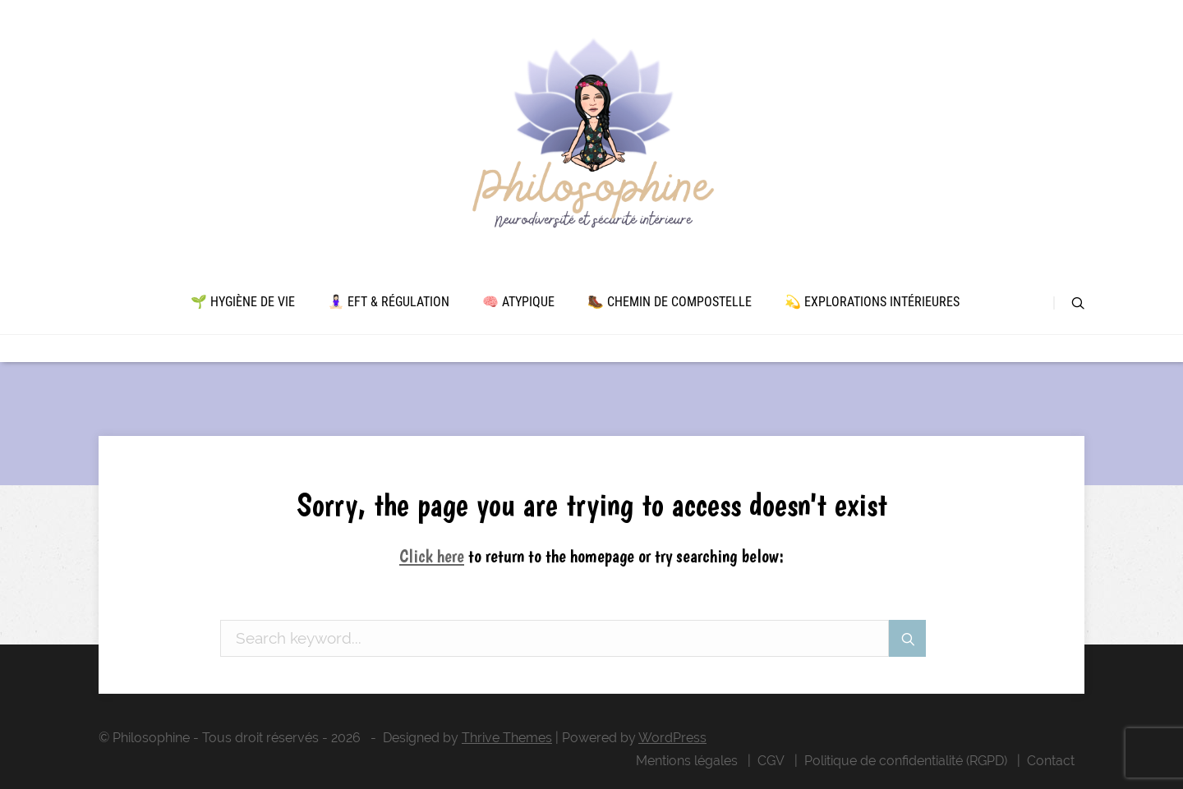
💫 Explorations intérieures (872, 302)
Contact (1051, 760)
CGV (771, 760)
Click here (431, 556)
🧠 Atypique (518, 302)
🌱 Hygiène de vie (243, 302)
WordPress (672, 737)
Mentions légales (687, 760)
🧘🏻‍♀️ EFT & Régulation (388, 302)
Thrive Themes (507, 737)
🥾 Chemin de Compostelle (669, 302)
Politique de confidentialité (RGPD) (905, 760)
